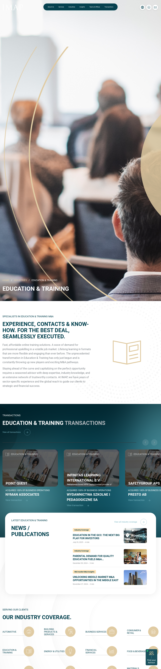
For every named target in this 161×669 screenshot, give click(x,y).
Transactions (108, 7)
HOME (5, 280)
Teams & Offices (94, 7)
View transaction (17, 500)
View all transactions (16, 432)
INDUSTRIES (20, 280)
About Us (51, 7)
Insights (82, 7)
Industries (72, 7)
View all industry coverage (130, 522)
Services (61, 7)
